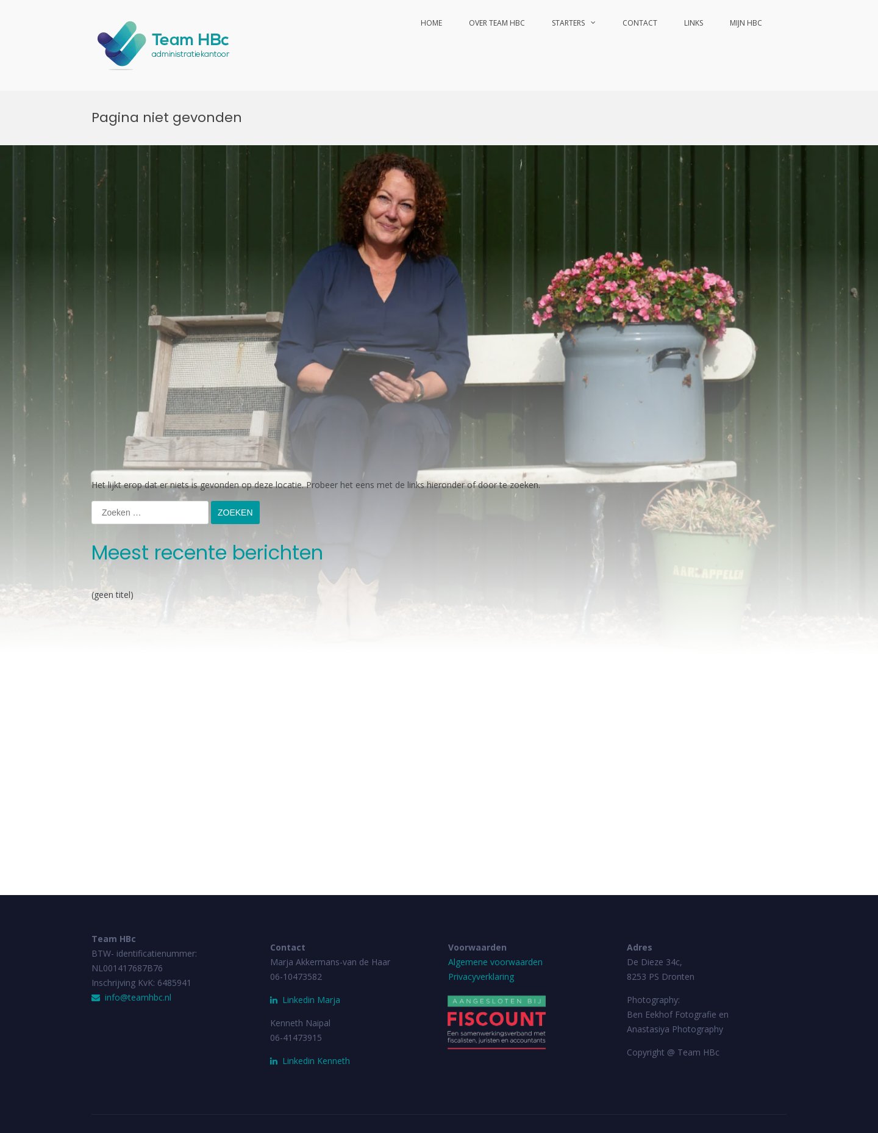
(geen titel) (112, 594)
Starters (568, 23)
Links (693, 23)
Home (431, 23)
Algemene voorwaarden (495, 962)
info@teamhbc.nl (131, 997)
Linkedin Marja (305, 999)
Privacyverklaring (481, 976)
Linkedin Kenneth (316, 1060)
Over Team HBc (497, 23)
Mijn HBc (746, 23)
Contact (640, 23)
